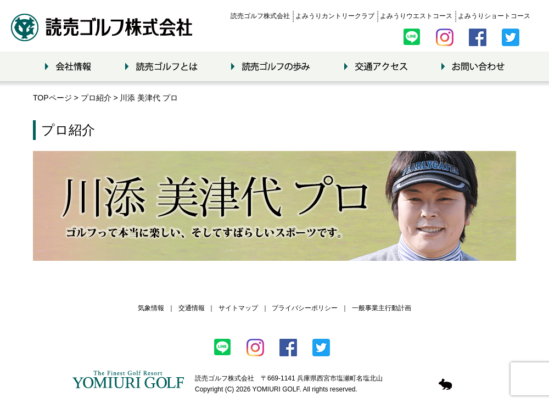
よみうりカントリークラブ (334, 16)
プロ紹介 (96, 97)
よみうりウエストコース (416, 16)
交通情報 (191, 308)
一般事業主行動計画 (381, 308)
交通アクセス (375, 66)
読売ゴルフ (101, 27)
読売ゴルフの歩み (270, 66)
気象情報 (151, 308)
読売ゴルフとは (161, 66)
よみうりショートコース (494, 16)
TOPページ (52, 97)
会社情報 (68, 66)
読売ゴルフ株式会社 (260, 16)
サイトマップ (238, 308)
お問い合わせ (473, 66)
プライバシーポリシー (305, 308)
